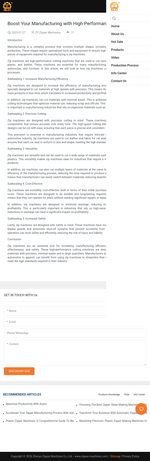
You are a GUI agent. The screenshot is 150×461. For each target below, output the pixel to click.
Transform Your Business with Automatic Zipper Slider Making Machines (113, 412)
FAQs (126, 394)
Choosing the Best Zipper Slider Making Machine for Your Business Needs (113, 404)
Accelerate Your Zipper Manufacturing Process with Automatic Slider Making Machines (40, 412)
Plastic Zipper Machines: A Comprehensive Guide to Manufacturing (40, 420)
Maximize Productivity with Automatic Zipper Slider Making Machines (26, 403)
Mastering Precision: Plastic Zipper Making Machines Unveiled (113, 420)
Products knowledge (109, 394)
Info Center (139, 394)
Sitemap (115, 456)
